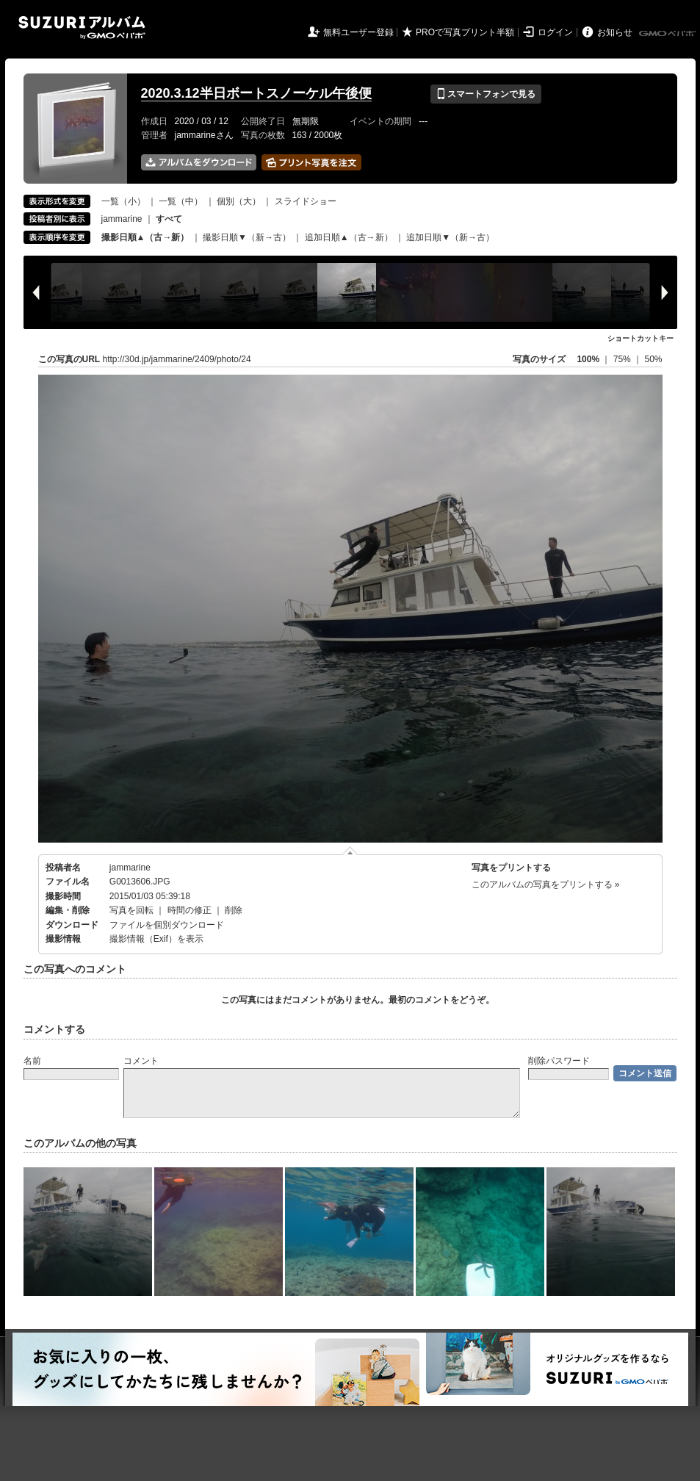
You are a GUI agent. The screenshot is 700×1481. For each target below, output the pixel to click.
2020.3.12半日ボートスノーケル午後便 (256, 93)
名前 (32, 1061)
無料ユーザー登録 (358, 32)
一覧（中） (181, 201)
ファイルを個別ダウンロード (166, 925)
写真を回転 (131, 910)
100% (588, 359)
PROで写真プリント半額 (465, 32)
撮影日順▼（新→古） (247, 237)
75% (623, 359)
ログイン (555, 32)
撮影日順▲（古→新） (145, 237)
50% (653, 359)
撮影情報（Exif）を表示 (156, 939)
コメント (141, 1061)
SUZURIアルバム (82, 27)
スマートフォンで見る (485, 94)
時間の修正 (189, 910)
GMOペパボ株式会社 (668, 33)
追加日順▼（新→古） (450, 237)
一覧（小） (123, 201)
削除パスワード (559, 1061)
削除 (233, 910)
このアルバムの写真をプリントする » (546, 884)
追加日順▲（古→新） (349, 237)
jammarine (121, 219)
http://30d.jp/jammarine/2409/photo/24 (177, 359)
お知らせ (614, 32)
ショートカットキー (640, 338)
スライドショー (305, 201)
